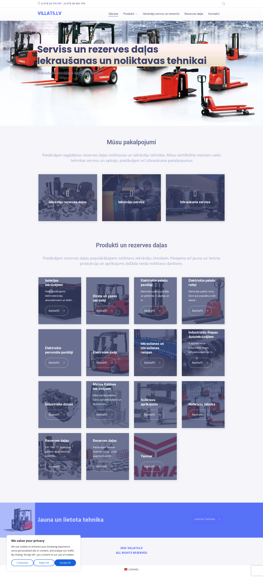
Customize (22, 562)
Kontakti (214, 14)
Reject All (44, 562)
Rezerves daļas (194, 14)
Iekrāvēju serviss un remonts (161, 14)
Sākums (113, 14)
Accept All (65, 562)
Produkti (129, 14)
